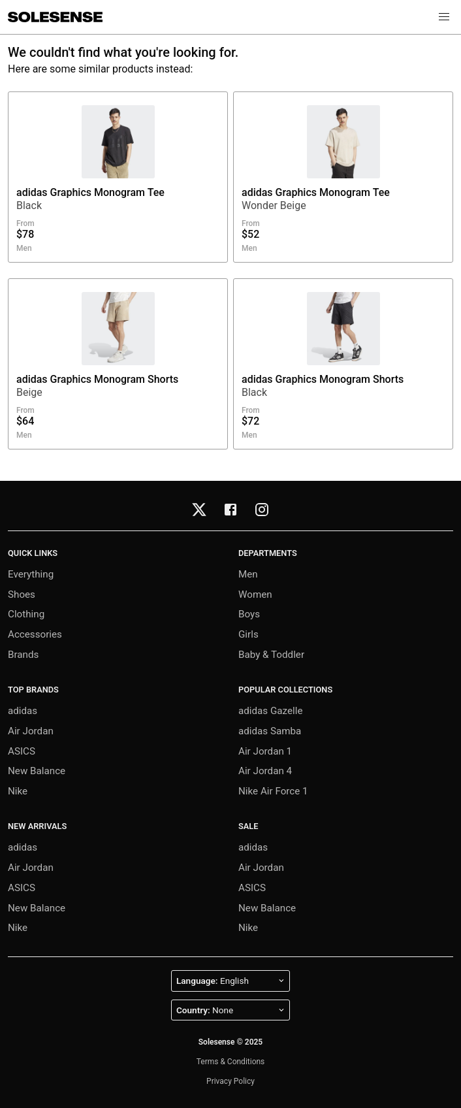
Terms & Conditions (231, 1061)
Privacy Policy (230, 1081)
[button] (444, 17)
